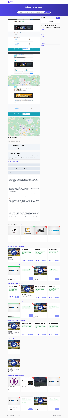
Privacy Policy (54, 415)
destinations (23, 326)
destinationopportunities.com (56, 323)
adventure (43, 251)
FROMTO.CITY (10, 257)
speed (26, 252)
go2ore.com (38, 249)
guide (30, 326)
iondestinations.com (40, 323)
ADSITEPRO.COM (10, 235)
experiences (57, 307)
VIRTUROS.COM (37, 386)
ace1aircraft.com (53, 249)
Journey (42, 34)
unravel (37, 290)
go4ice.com (52, 398)
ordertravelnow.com (54, 268)
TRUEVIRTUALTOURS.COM (52, 235)
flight (57, 251)
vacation (29, 269)
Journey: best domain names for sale (15, 283)
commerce (23, 399)
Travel (42, 31)
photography (53, 307)
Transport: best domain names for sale (16, 246)
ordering (56, 270)
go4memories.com (53, 305)
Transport (42, 29)
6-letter (40, 253)
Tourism (42, 36)
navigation (40, 251)
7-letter (23, 253)
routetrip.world (26, 268)
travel (29, 251)
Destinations (43, 38)
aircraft (55, 252)
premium (13, 290)
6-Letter (42, 47)
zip (30, 252)
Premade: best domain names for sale (16, 375)
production (29, 399)
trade (52, 251)
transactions (50, 270)
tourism (10, 290)
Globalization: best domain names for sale (16, 357)
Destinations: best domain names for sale (16, 320)
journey (42, 252)
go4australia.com (26, 323)
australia (27, 326)
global (23, 269)
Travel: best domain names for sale (15, 264)
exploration (26, 270)
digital (55, 269)
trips (36, 327)
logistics (28, 252)
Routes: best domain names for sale (15, 338)
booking (39, 252)
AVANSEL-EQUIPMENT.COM (39, 235)
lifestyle (50, 307)
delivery (26, 251)
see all (20, 224)
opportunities (50, 327)
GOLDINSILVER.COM (25, 235)
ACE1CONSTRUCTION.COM (12, 386)
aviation (23, 252)
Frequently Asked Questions (14, 161)
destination (37, 253)
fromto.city (12, 18)
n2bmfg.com (25, 398)
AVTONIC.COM (24, 386)
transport (23, 251)
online (50, 251)
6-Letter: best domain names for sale (15, 394)
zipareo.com (25, 249)
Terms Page (59, 415)
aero (52, 252)
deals (53, 270)
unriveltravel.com (40, 286)
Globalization (43, 43)
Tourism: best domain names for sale (15, 301)
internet (52, 269)
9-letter (16, 290)
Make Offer (58, 17)
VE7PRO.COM (10, 312)
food (57, 399)
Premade (42, 45)
